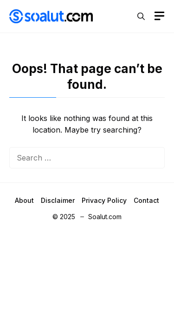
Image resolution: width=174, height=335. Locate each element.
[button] (141, 16)
